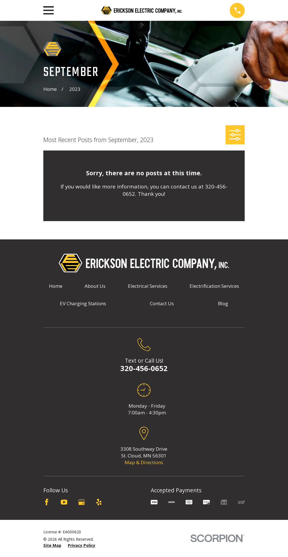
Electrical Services (147, 286)
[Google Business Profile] (81, 502)
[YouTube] (64, 502)
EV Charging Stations (83, 303)
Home (55, 286)
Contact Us (162, 303)
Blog (223, 303)
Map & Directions (144, 462)
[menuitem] (52, 545)
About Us (95, 286)
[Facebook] (46, 502)
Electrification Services (214, 286)
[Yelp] (99, 502)
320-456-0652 (144, 368)
